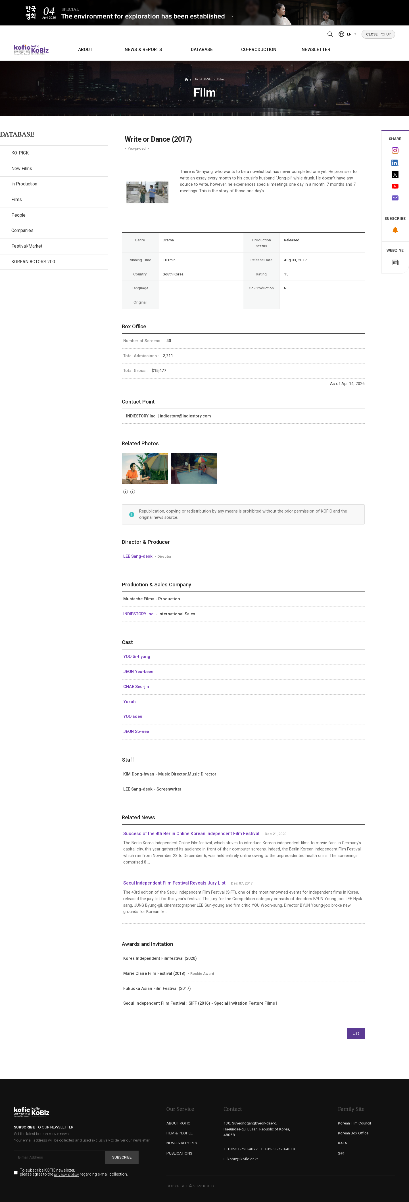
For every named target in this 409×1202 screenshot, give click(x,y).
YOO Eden (132, 716)
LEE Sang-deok (138, 556)
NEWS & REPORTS (143, 49)
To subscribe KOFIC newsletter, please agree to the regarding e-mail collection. (74, 1172)
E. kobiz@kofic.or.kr (241, 1159)
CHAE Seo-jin (136, 686)
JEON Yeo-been (138, 671)
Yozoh (129, 701)
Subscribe (122, 1157)
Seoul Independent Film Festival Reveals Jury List (174, 883)
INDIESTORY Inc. (139, 613)
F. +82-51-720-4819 (278, 1149)
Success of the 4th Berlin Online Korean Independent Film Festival (191, 833)
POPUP (378, 34)
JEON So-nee (136, 731)
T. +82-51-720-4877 (241, 1149)
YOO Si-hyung (136, 656)
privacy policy (66, 1174)
